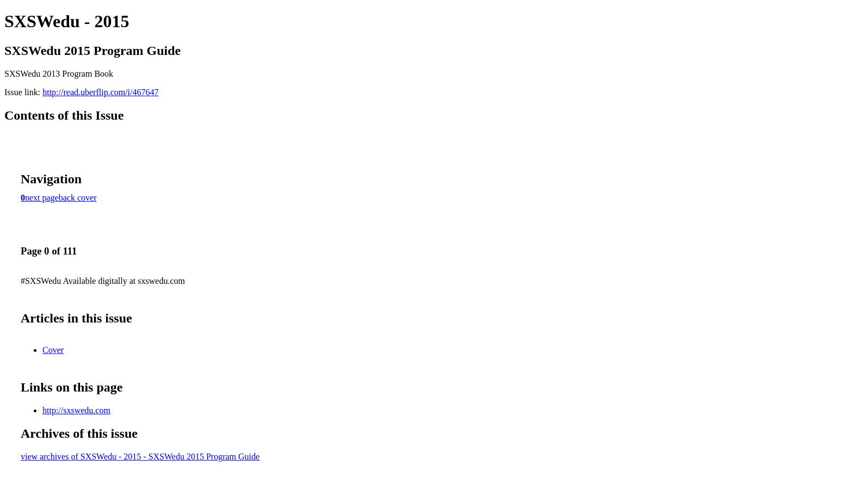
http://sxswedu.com (76, 410)
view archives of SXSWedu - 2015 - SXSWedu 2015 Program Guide (140, 456)
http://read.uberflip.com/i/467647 (100, 92)
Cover (53, 350)
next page (42, 197)
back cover (78, 197)
